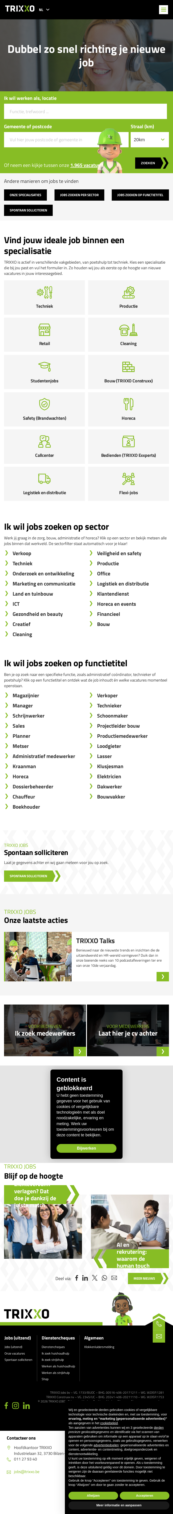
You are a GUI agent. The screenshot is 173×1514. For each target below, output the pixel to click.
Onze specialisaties (25, 194)
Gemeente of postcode (28, 126)
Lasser (104, 782)
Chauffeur (24, 823)
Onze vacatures (15, 1379)
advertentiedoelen (105, 1445)
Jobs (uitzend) (18, 1364)
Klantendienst (113, 620)
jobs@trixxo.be (23, 1498)
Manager (23, 732)
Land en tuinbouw (33, 620)
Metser (21, 772)
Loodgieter (109, 772)
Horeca (21, 803)
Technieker (109, 732)
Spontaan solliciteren (28, 210)
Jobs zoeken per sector (79, 194)
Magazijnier (26, 722)
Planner (21, 762)
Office (103, 600)
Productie (108, 590)
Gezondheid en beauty (38, 640)
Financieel (108, 640)
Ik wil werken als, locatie (30, 98)
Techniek (22, 590)
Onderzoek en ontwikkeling (43, 600)
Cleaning (22, 660)
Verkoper (107, 722)
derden (159, 1427)
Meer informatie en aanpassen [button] (119, 1505)
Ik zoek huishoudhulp (55, 1379)
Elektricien (109, 803)
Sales (19, 752)
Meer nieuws (144, 1304)
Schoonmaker (112, 742)
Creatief (21, 650)
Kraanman (24, 793)
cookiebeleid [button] (109, 1423)
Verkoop (22, 579)
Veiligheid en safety (119, 579)
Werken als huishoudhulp (58, 1392)
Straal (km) (142, 126)
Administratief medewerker (44, 782)
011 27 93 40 (22, 1485)
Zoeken (148, 163)
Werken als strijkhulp (56, 1398)
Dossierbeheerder (33, 813)
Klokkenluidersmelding (99, 1372)
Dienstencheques (58, 1364)
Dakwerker (109, 813)
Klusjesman (110, 793)
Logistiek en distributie (123, 610)
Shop (45, 1405)
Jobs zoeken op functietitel (140, 194)
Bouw (103, 650)
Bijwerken (76, 1175)
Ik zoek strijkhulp (53, 1385)
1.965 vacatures (87, 165)
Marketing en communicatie (44, 610)
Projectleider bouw (118, 752)
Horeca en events (116, 630)
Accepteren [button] (144, 1495)
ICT (16, 630)
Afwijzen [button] (93, 1495)
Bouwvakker (111, 823)
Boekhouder (26, 833)
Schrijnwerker (29, 742)
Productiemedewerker (122, 762)
